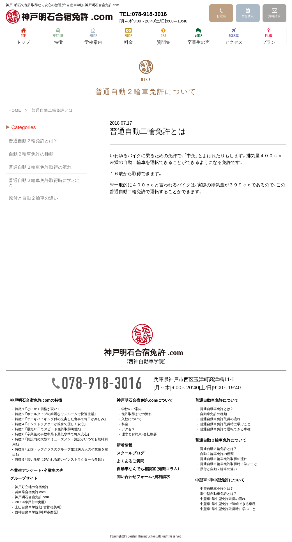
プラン (268, 36)
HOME (15, 110)
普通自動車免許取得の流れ (220, 418)
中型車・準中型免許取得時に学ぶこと (228, 508)
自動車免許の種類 (213, 413)
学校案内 (93, 36)
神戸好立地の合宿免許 (32, 486)
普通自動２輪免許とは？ (33, 140)
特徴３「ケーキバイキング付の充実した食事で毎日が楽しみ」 (60, 418)
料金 (128, 36)
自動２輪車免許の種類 (31, 153)
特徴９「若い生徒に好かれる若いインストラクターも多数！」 (60, 459)
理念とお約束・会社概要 (139, 433)
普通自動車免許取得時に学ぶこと (225, 423)
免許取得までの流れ (136, 413)
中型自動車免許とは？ (216, 488)
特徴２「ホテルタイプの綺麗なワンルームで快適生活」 (55, 413)
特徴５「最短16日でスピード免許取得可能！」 (48, 428)
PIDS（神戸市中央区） (30, 501)
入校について (131, 418)
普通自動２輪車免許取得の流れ (40, 166)
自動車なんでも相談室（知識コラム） (148, 468)
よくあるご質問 (130, 460)
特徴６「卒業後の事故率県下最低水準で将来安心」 (52, 433)
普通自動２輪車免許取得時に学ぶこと (45, 182)
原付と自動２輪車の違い (33, 197)
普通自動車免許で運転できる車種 (225, 428)
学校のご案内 (131, 408)
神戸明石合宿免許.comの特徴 (36, 400)
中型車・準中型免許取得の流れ (222, 498)
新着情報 (124, 445)
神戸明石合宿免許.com (32, 496)
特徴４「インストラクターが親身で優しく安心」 (50, 423)
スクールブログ (130, 453)
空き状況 (248, 13)
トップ (23, 36)
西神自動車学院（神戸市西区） (37, 511)
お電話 (221, 13)
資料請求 (274, 13)
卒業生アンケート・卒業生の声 (36, 470)
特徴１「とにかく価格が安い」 (37, 408)
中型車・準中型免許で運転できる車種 (228, 503)
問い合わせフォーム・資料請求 (143, 476)
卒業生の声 (198, 36)
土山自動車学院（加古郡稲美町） (38, 506)
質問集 (163, 36)
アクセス (233, 36)
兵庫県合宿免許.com (30, 491)
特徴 (58, 36)
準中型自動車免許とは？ (218, 493)
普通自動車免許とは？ (216, 408)
